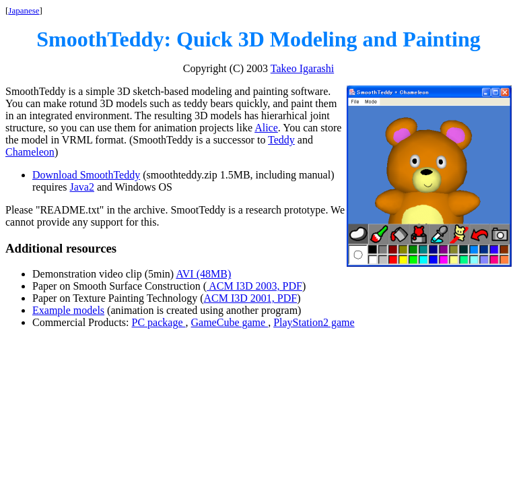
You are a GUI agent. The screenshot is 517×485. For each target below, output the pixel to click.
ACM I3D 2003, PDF (254, 286)
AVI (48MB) (203, 274)
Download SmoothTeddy (86, 175)
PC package (159, 322)
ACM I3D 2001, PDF (250, 298)
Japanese (23, 10)
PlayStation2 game (313, 322)
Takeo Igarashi (302, 68)
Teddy (281, 140)
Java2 (82, 187)
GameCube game (230, 322)
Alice (266, 127)
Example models (68, 310)
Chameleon (30, 152)
